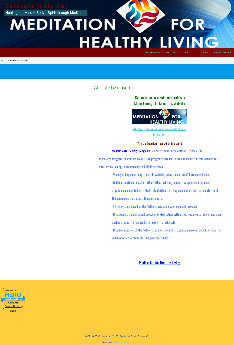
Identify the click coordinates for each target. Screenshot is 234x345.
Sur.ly (19, 305)
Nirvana (116, 342)
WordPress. (127, 342)
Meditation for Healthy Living (35, 5)
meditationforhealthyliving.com (13, 299)
